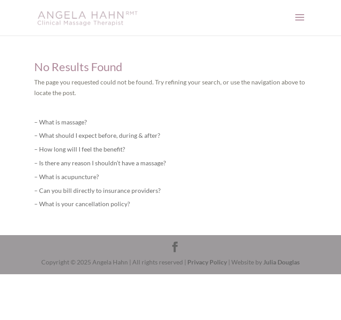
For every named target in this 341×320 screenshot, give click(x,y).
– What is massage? (60, 122)
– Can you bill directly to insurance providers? (97, 190)
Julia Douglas (281, 262)
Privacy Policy (207, 262)
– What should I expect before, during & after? (97, 135)
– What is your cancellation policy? (82, 204)
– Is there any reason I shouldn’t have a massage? (100, 163)
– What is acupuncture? (66, 176)
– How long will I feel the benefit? (79, 149)
